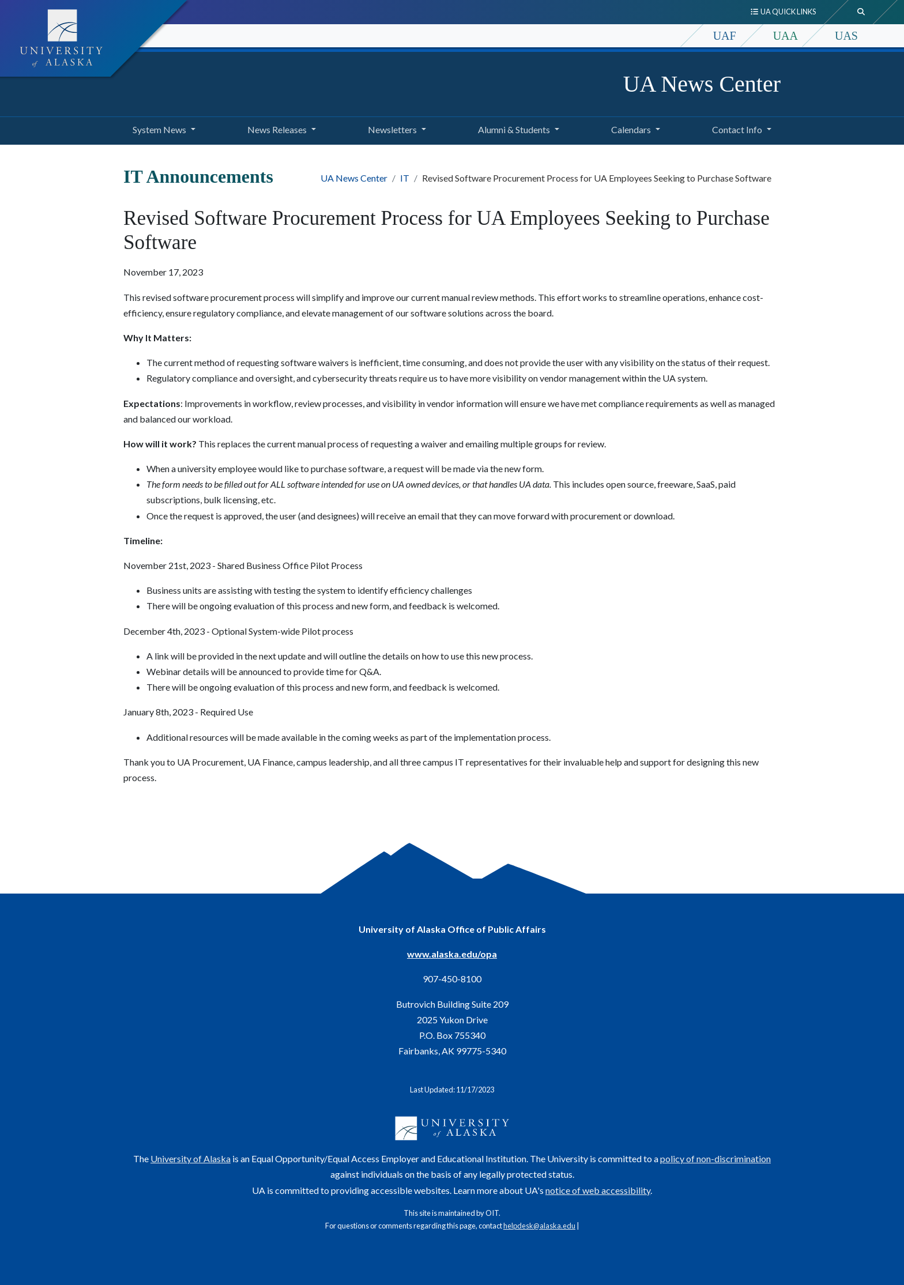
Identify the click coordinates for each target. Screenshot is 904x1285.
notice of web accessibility (597, 1190)
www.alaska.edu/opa (452, 953)
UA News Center (702, 84)
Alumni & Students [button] (514, 129)
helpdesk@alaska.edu (539, 1225)
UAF (724, 35)
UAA (785, 35)
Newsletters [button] (392, 129)
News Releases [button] (277, 129)
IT (404, 177)
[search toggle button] (861, 12)
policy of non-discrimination (715, 1158)
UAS (846, 35)
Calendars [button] (631, 129)
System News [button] (159, 129)
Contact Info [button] (737, 129)
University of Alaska (190, 1158)
